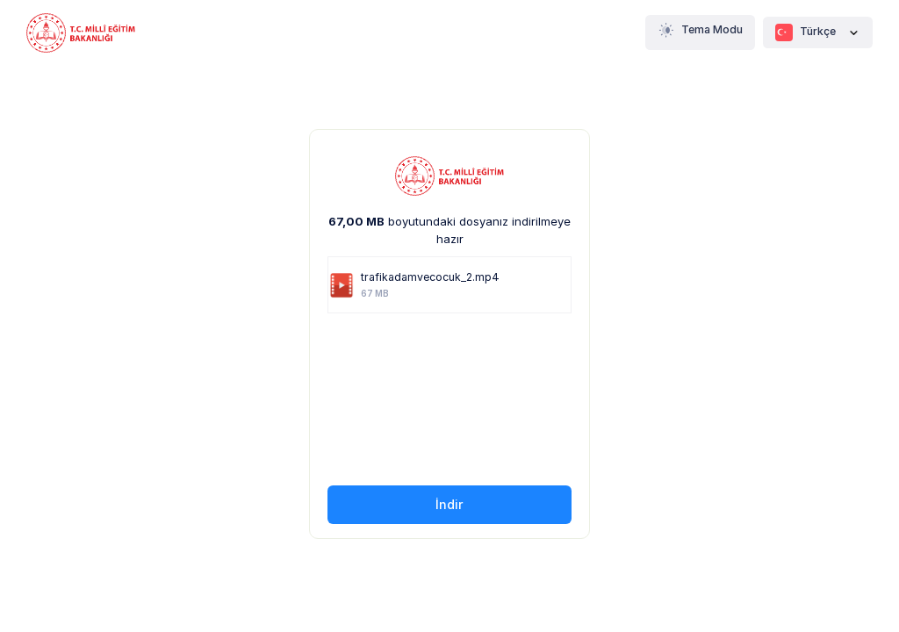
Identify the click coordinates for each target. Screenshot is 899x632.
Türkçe (817, 32)
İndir (449, 504)
